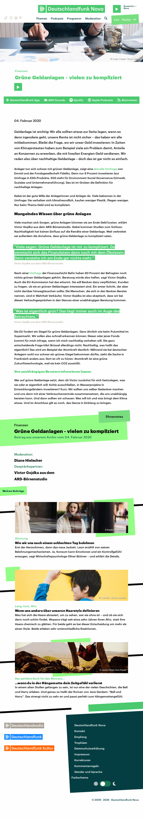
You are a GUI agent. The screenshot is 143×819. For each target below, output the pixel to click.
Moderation (93, 18)
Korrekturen (82, 760)
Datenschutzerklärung (89, 748)
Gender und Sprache (88, 771)
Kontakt (79, 731)
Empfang (80, 736)
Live (116, 19)
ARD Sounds (54, 100)
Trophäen (80, 742)
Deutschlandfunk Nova (89, 725)
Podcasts (57, 18)
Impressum (82, 754)
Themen (41, 18)
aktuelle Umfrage (105, 168)
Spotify (76, 100)
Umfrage (35, 273)
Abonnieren (127, 100)
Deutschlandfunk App (23, 100)
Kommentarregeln (86, 766)
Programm (74, 18)
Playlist (126, 19)
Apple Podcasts (100, 100)
